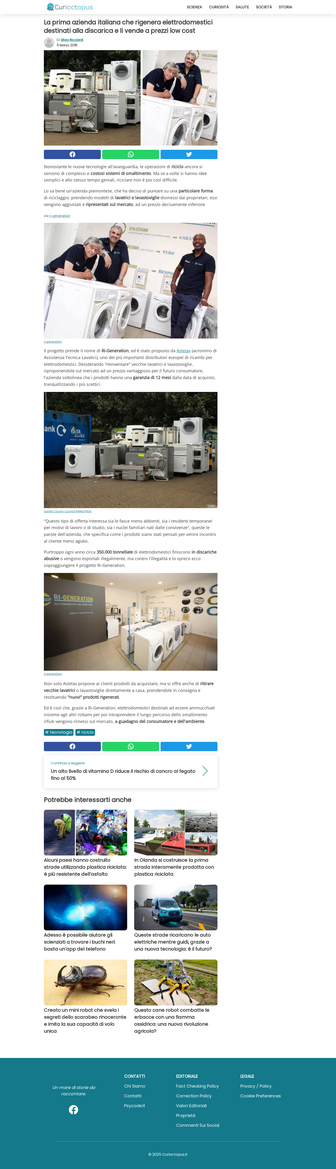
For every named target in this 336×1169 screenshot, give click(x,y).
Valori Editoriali (191, 1106)
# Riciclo (85, 732)
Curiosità (219, 7)
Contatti (132, 1096)
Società (264, 7)
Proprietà (185, 1115)
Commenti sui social (197, 1125)
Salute (242, 7)
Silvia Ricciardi (72, 40)
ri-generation (59, 215)
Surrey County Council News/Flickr (68, 511)
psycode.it (134, 1106)
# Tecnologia (58, 732)
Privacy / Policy (256, 1086)
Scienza (194, 7)
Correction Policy (194, 1096)
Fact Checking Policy (197, 1086)
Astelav (184, 350)
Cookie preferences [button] (260, 1096)
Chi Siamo (134, 1086)
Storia (285, 7)
